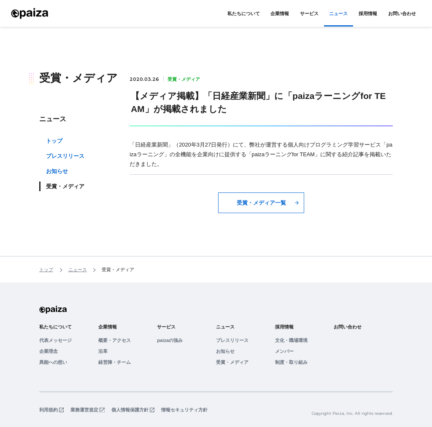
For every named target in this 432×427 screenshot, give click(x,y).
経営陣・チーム (114, 362)
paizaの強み (170, 340)
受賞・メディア (232, 362)
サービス (309, 13)
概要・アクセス (114, 340)
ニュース (338, 13)
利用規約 (48, 410)
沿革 (103, 351)
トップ (54, 141)
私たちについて (243, 13)
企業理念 (48, 351)
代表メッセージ (55, 340)
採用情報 (368, 13)
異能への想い (53, 362)
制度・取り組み (291, 362)
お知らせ (57, 171)
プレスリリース (65, 156)
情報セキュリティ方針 (184, 410)
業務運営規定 (84, 410)
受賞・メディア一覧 (261, 203)
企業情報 (279, 13)
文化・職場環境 (291, 340)
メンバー (284, 351)
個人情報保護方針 (129, 410)
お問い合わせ (402, 13)
